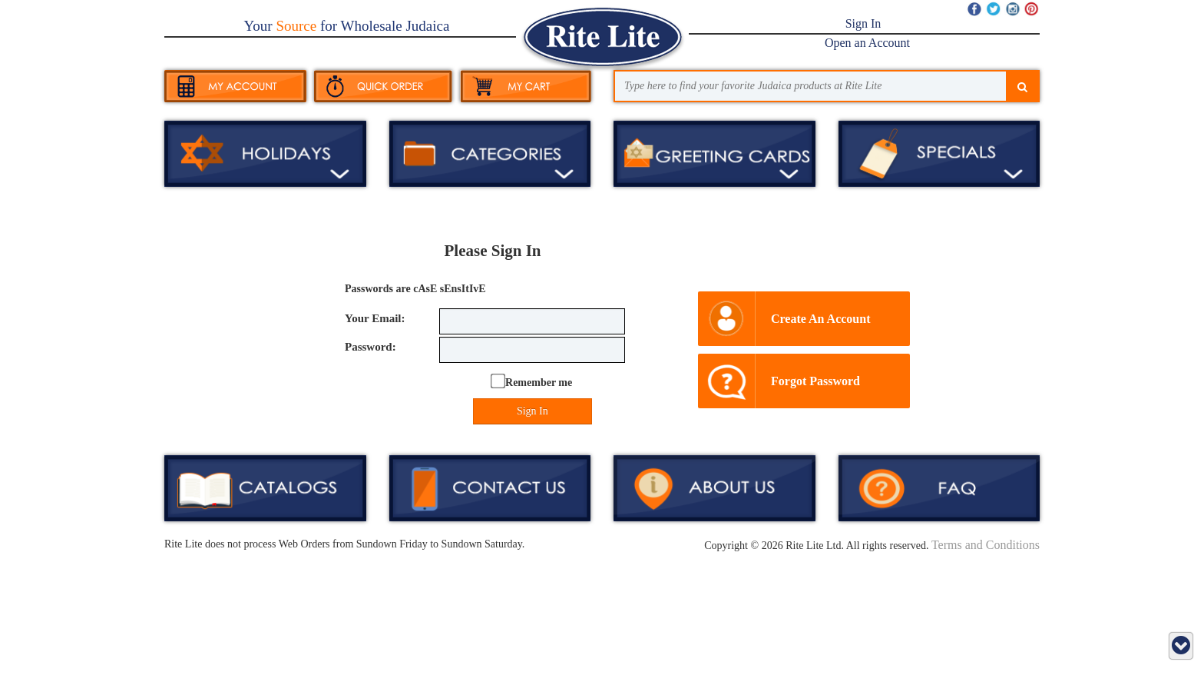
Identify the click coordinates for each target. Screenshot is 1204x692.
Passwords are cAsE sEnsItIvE (415, 288)
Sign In (863, 23)
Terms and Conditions (985, 544)
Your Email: (375, 318)
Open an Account (867, 42)
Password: (370, 347)
